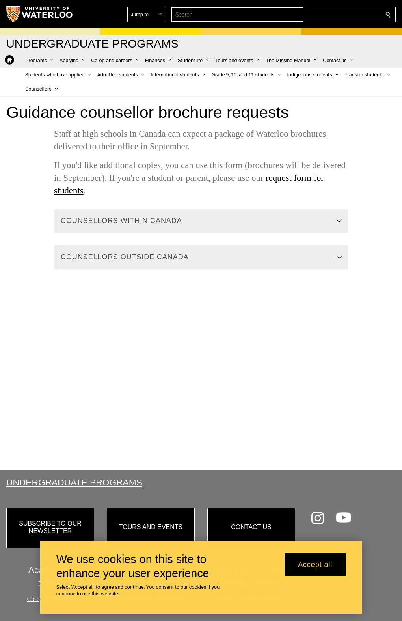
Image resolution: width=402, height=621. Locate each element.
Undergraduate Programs (74, 482)
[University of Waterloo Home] (39, 14)
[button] (331, 14)
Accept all (315, 564)
